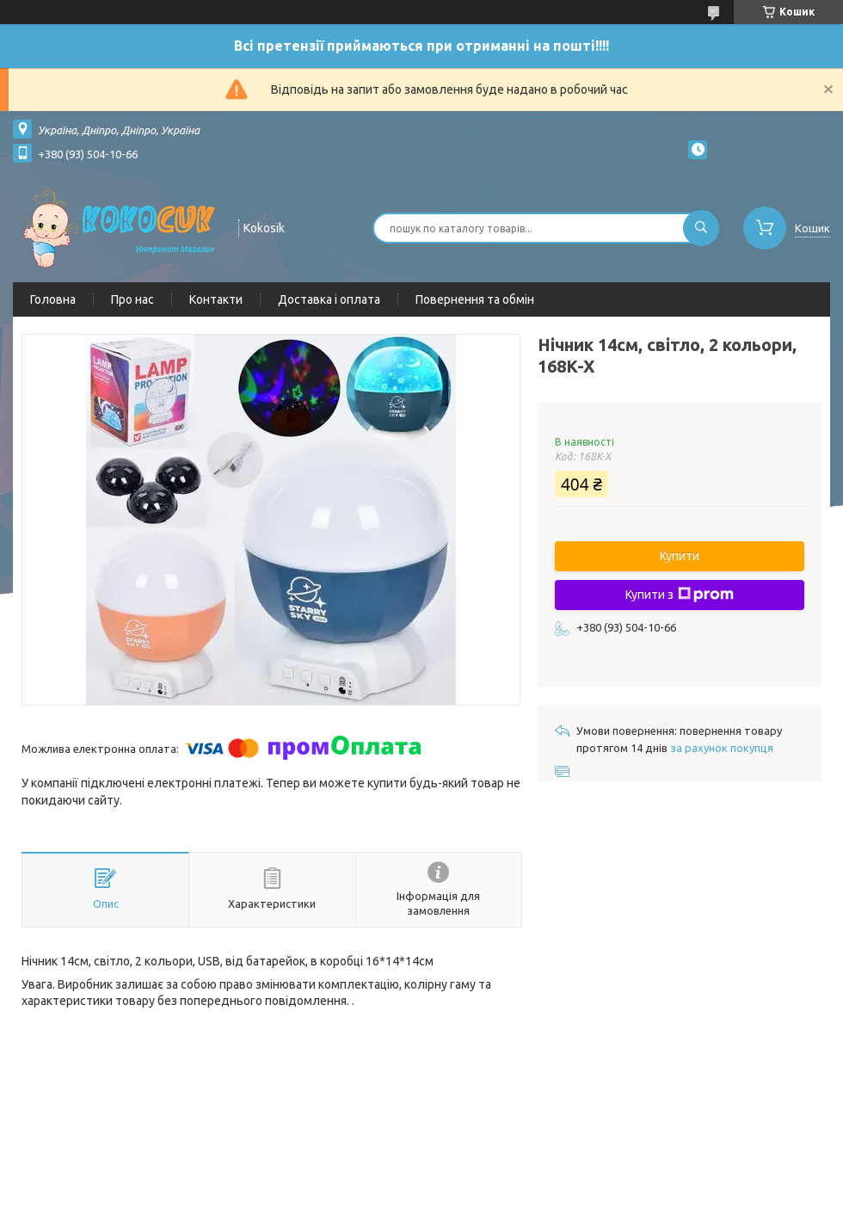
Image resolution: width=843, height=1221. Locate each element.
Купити (679, 556)
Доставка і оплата (329, 299)
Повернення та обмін (474, 299)
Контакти (216, 299)
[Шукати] (701, 228)
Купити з (679, 594)
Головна (53, 299)
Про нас (132, 299)
